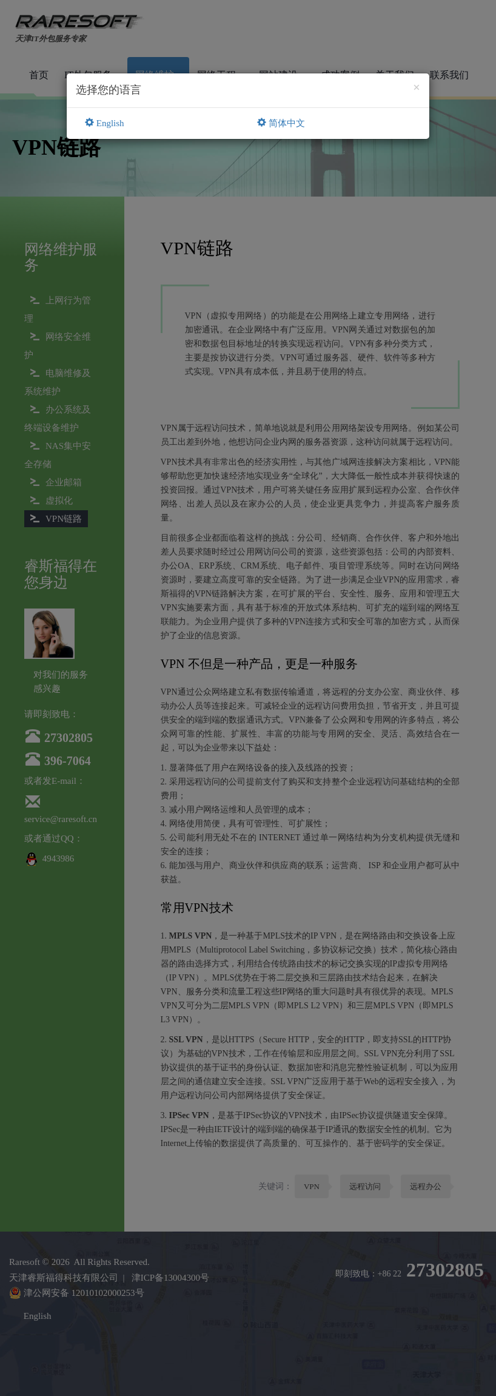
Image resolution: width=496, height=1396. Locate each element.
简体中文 (281, 123)
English (104, 123)
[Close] (416, 87)
